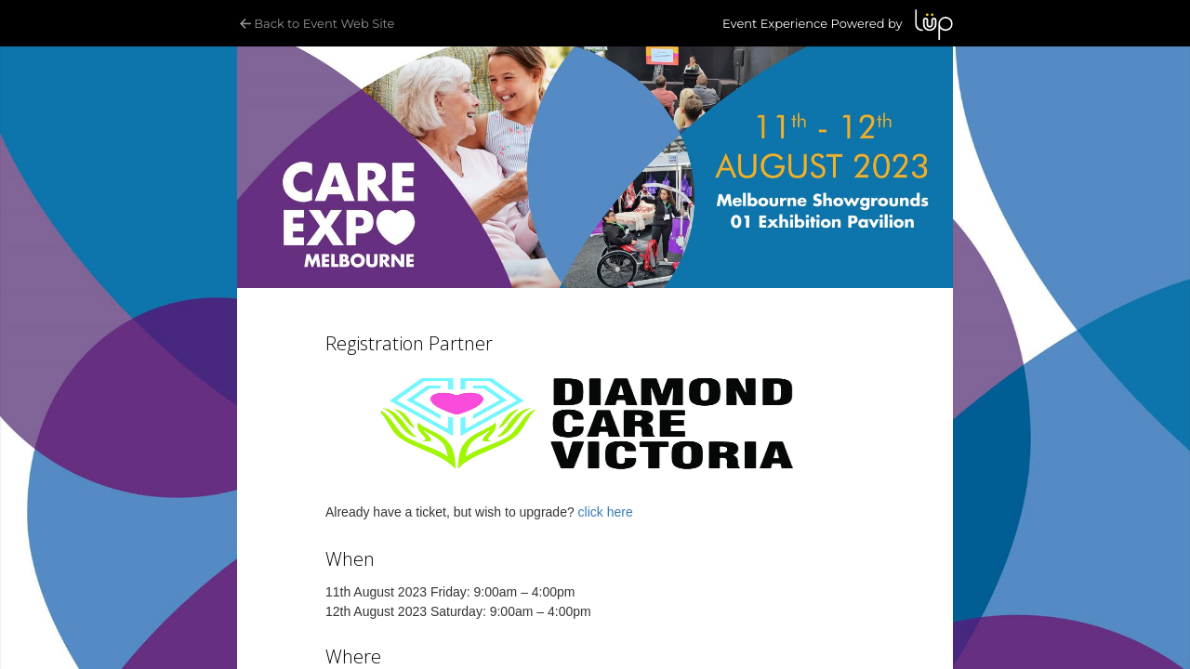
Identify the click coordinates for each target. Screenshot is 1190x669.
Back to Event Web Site (315, 23)
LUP (934, 24)
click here (605, 512)
